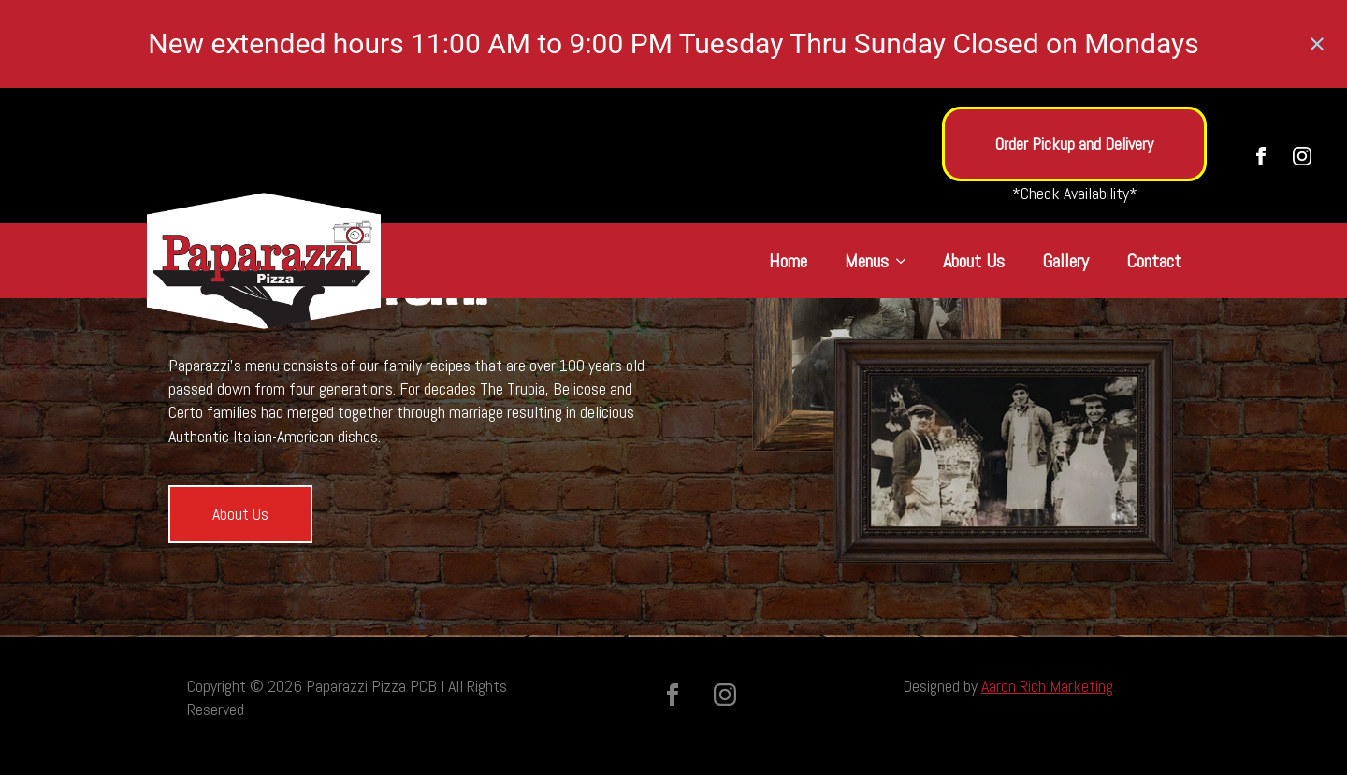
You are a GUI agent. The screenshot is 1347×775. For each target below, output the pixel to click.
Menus (867, 261)
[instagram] (1302, 156)
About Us (974, 261)
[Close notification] (1317, 44)
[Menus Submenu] (906, 261)
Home (788, 261)
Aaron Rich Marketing (1047, 685)
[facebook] (1261, 156)
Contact (1153, 261)
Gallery (1065, 261)
